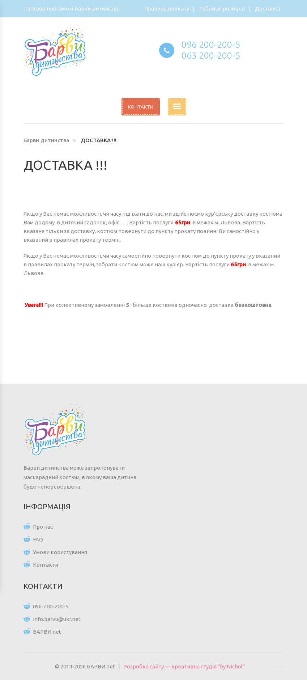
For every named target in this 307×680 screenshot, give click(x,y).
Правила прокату (166, 8)
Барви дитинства (46, 140)
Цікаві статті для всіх (280, 666)
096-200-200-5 (50, 606)
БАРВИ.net (47, 632)
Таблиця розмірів (222, 8)
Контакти (45, 565)
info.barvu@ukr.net (57, 619)
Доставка (267, 8)
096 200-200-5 (211, 44)
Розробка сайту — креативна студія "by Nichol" (184, 666)
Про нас (43, 527)
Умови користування (60, 552)
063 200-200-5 (211, 55)
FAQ (38, 539)
